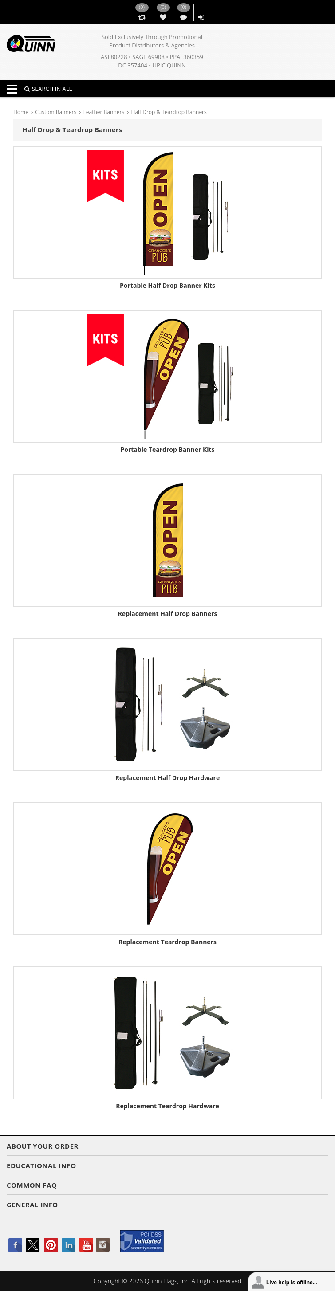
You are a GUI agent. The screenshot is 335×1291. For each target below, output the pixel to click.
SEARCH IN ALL (48, 89)
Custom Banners (55, 112)
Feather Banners (104, 112)
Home (20, 112)
